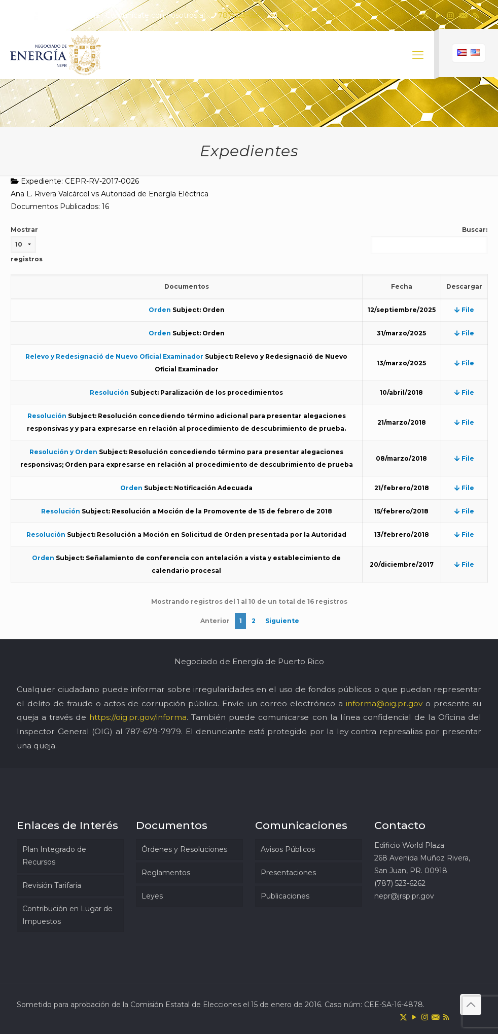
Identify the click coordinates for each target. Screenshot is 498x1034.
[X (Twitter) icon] (425, 15)
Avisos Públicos (288, 849)
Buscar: (429, 240)
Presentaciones (288, 872)
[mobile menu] (417, 55)
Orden (160, 310)
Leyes (152, 896)
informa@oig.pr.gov (384, 703)
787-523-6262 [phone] (241, 15)
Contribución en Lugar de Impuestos (67, 915)
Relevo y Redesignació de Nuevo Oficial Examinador (114, 356)
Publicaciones (285, 896)
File (464, 310)
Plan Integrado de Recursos (54, 856)
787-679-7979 (153, 731)
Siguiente (282, 621)
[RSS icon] (476, 15)
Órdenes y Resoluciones (184, 849)
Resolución (109, 392)
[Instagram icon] (450, 15)
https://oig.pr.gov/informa (138, 717)
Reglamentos (165, 872)
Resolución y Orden (63, 452)
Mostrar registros (27, 244)
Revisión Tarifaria (51, 885)
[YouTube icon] (438, 15)
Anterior (215, 621)
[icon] (463, 15)
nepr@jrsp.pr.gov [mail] (308, 15)
